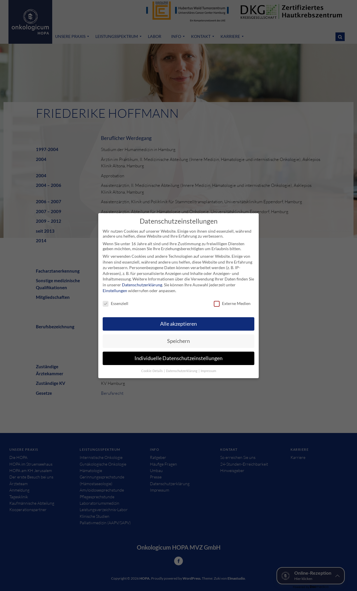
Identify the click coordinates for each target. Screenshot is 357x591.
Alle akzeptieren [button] (178, 320)
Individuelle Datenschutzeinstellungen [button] (178, 354)
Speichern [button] (178, 337)
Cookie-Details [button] (152, 367)
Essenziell (115, 299)
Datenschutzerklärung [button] (182, 367)
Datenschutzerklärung (142, 280)
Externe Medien (232, 299)
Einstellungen (115, 286)
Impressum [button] (208, 367)
